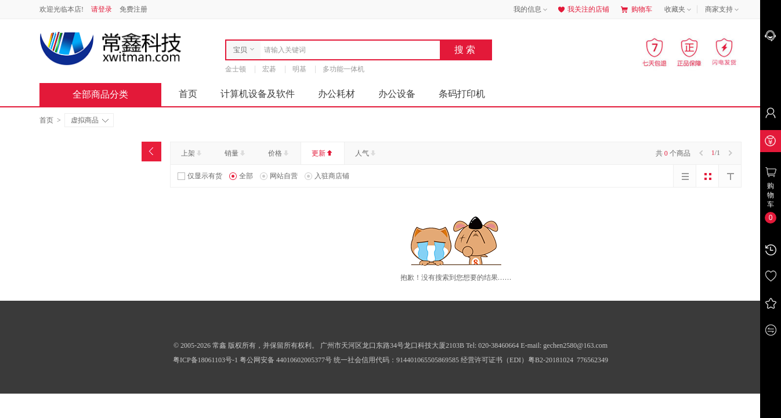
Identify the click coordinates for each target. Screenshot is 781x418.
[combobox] (347, 50)
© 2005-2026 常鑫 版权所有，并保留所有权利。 (246, 345)
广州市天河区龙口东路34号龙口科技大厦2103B (393, 345)
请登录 (101, 9)
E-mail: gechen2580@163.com (564, 345)
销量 (236, 153)
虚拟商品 (90, 120)
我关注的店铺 (582, 9)
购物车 (636, 9)
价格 (279, 153)
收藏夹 (678, 10)
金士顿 (235, 69)
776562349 (591, 360)
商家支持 (723, 10)
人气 (366, 153)
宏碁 (269, 69)
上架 (192, 153)
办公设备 (396, 94)
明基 (299, 69)
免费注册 (133, 9)
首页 (188, 94)
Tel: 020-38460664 (493, 345)
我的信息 (531, 10)
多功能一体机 (343, 69)
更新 (323, 153)
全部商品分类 (110, 94)
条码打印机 (462, 94)
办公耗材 (336, 94)
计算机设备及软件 (257, 94)
